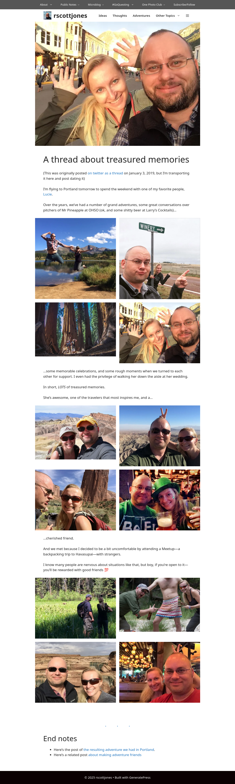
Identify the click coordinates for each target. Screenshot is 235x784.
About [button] (48, 4)
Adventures (141, 15)
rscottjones (70, 15)
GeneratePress (139, 777)
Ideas (103, 15)
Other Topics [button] (169, 15)
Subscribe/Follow (184, 4)
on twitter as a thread (105, 173)
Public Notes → (70, 4)
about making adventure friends (115, 754)
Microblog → (96, 4)
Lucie (47, 194)
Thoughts (120, 15)
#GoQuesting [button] (125, 4)
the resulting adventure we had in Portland (118, 749)
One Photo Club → (153, 4)
